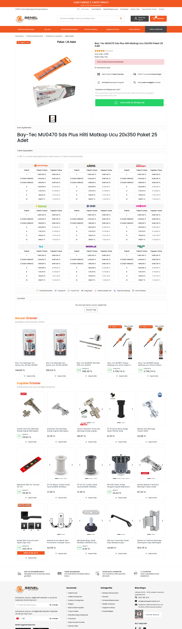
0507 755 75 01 (142, 598)
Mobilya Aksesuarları (110, 593)
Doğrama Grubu (108, 608)
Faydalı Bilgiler (107, 612)
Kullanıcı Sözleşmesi (76, 601)
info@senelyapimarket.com (147, 601)
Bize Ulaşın (140, 588)
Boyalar (105, 597)
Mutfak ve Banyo (108, 604)
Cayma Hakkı (73, 612)
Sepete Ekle (29, 376)
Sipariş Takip (135, 9)
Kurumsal (71, 588)
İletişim (161, 9)
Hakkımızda (72, 593)
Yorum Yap (91, 309)
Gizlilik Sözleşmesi (75, 597)
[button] (158, 19)
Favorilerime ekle (102, 68)
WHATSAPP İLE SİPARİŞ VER (129, 102)
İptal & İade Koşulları (76, 608)
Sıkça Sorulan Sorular (149, 9)
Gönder (54, 605)
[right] (167, 351)
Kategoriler (106, 588)
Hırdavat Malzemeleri (110, 601)
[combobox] (18, 619)
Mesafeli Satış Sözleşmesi (78, 615)
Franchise (72, 619)
